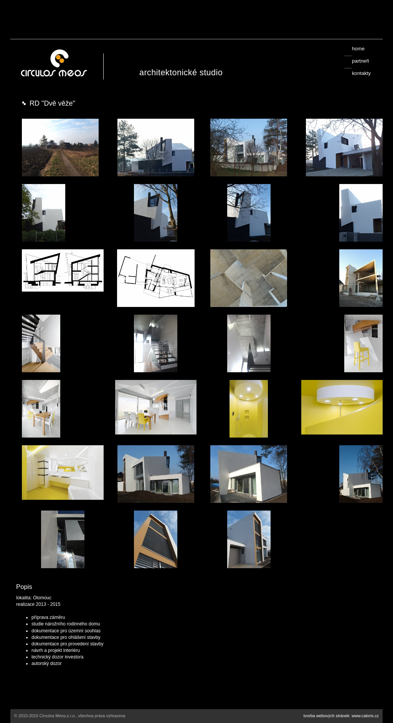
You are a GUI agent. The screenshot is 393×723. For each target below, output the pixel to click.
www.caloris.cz (365, 715)
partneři (360, 61)
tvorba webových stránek (326, 715)
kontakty (361, 73)
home (358, 48)
